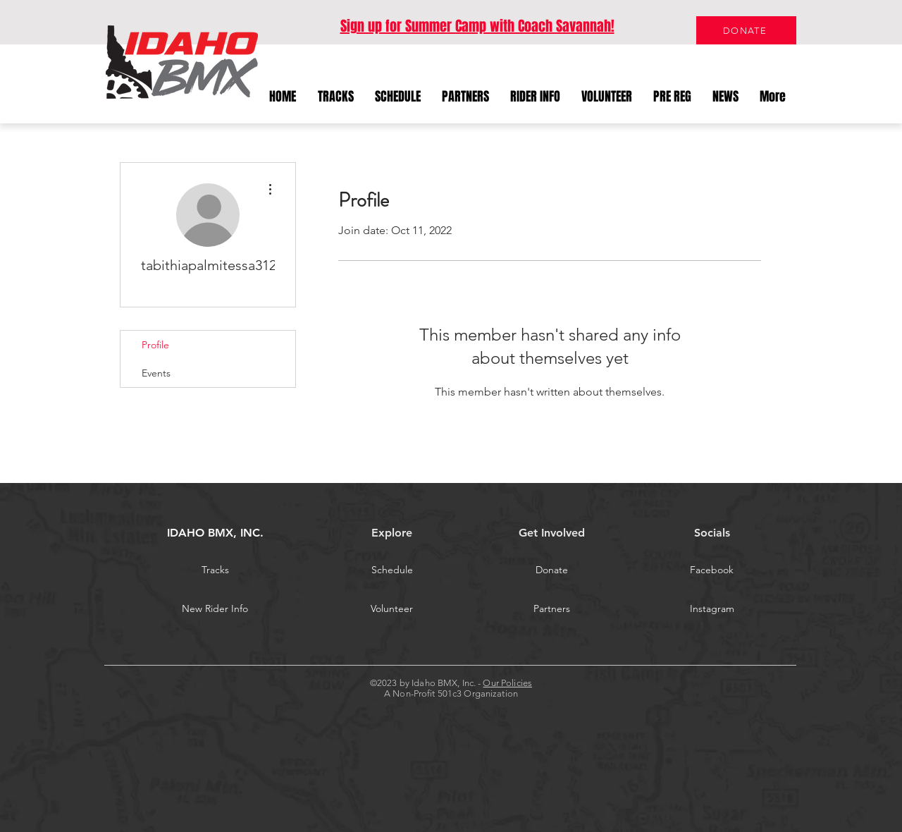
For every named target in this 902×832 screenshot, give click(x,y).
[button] (535, 97)
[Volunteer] (392, 609)
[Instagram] (712, 609)
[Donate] (552, 570)
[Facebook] (712, 570)
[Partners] (552, 609)
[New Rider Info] (215, 609)
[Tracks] (215, 570)
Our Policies (507, 683)
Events (156, 373)
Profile (155, 344)
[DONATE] (746, 30)
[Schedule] (392, 570)
